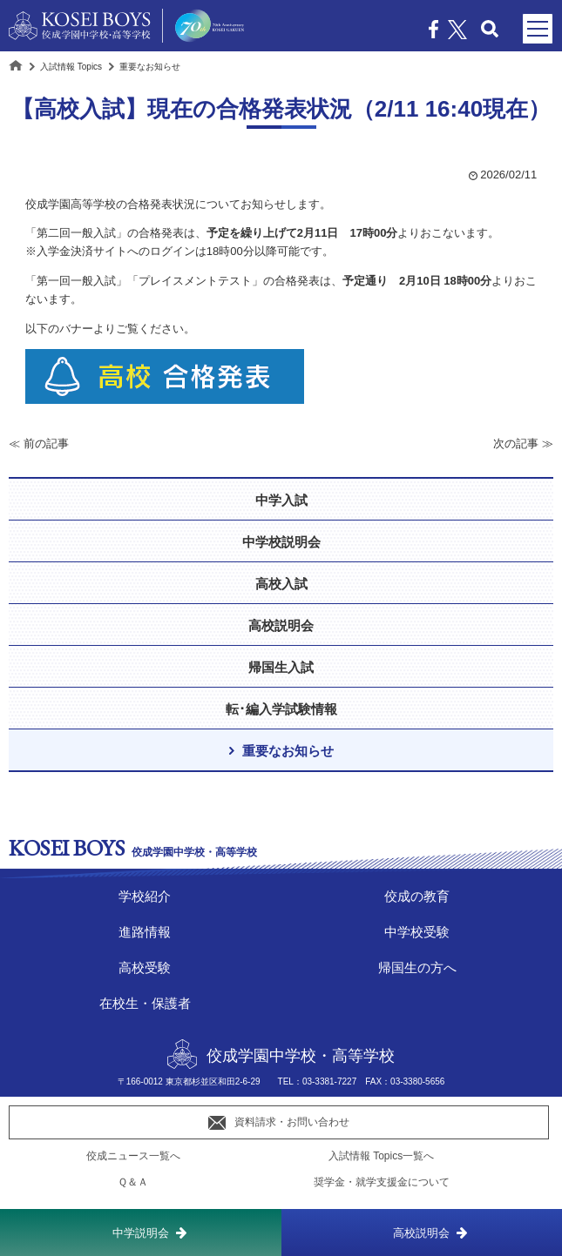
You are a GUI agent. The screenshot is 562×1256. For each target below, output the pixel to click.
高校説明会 (421, 1232)
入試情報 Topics (71, 66)
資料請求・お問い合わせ (278, 1123)
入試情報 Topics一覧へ (381, 1156)
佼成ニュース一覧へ (133, 1156)
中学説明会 (140, 1232)
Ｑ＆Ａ (133, 1182)
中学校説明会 (281, 541)
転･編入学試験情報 (281, 709)
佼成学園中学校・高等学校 (281, 1055)
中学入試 (281, 500)
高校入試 (281, 583)
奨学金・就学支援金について (382, 1182)
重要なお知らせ (288, 750)
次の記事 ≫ (523, 443)
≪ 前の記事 (39, 443)
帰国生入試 (281, 667)
